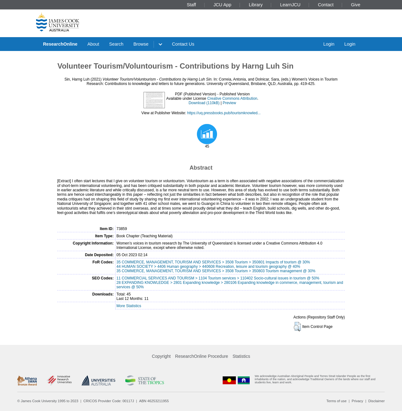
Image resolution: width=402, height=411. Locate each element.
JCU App (222, 4)
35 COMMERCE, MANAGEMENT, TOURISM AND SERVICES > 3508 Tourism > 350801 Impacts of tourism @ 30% (213, 262)
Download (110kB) (204, 103)
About (93, 44)
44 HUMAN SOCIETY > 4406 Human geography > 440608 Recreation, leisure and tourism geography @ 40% (208, 266)
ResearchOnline (60, 44)
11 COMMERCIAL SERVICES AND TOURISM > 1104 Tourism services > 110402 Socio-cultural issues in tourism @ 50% (218, 278)
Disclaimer (376, 401)
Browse (141, 44)
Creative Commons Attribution (232, 98)
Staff (191, 4)
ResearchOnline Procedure (201, 356)
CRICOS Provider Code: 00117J (109, 401)
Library (256, 4)
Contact (326, 4)
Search (116, 44)
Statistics (241, 356)
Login (328, 44)
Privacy (357, 401)
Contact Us (183, 44)
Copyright (161, 356)
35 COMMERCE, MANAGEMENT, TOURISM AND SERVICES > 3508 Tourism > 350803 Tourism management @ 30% (216, 271)
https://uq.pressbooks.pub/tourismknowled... (224, 113)
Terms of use (336, 401)
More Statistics (129, 306)
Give (356, 4)
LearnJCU (290, 4)
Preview (229, 103)
